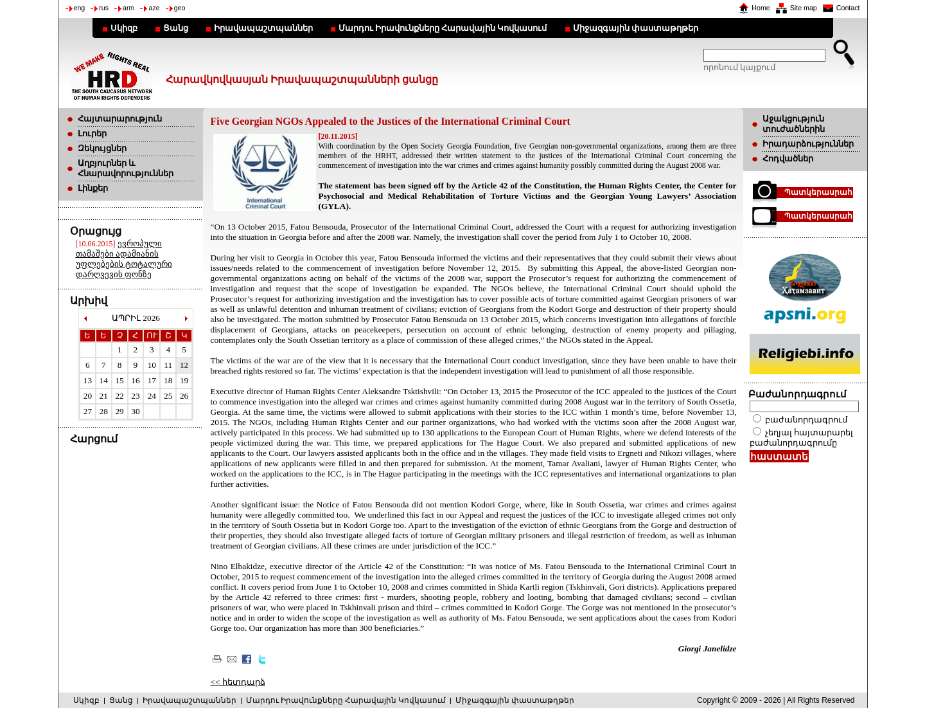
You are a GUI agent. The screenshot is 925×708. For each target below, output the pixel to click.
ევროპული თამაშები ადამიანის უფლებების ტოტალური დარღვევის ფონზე (124, 259)
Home (761, 8)
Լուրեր (92, 133)
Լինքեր (93, 188)
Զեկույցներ (102, 148)
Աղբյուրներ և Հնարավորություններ (125, 168)
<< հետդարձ (238, 682)
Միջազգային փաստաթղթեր (635, 28)
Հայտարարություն (120, 118)
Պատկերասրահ (818, 192)
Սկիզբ (123, 28)
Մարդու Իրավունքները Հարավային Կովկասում (443, 28)
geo (180, 8)
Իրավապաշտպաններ (263, 28)
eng (79, 8)
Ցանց (175, 28)
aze (153, 8)
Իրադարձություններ (808, 144)
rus (104, 8)
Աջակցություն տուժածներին (793, 124)
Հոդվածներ (787, 158)
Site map (803, 8)
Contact (848, 8)
